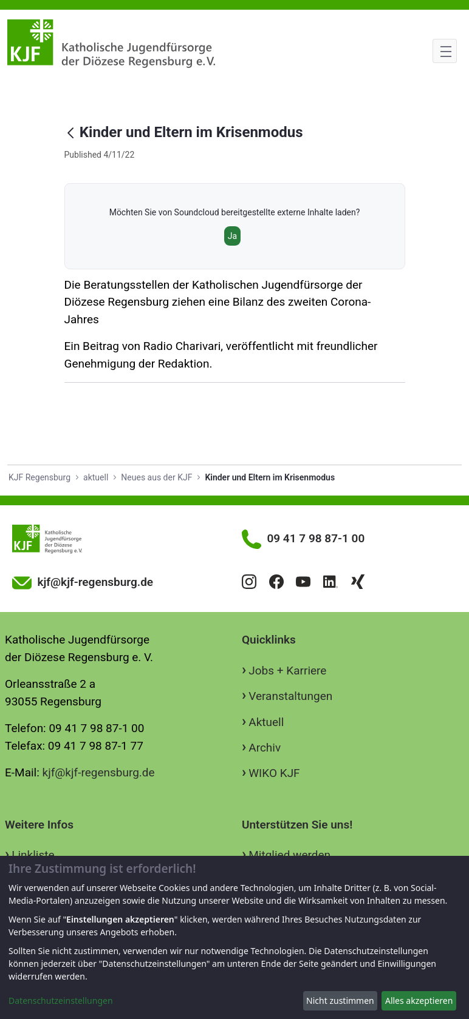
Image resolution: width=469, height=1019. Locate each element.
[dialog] (234, 937)
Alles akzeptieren (419, 1000)
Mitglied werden (289, 855)
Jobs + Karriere (287, 671)
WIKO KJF (274, 773)
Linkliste (33, 855)
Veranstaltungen (290, 696)
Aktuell (266, 722)
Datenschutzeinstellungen (61, 1000)
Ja (232, 236)
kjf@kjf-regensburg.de (99, 772)
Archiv (264, 748)
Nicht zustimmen (340, 1000)
